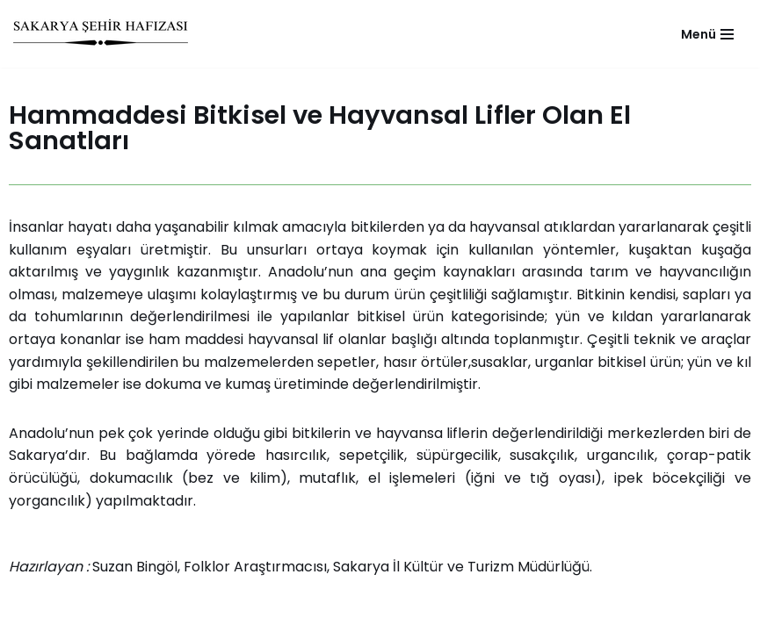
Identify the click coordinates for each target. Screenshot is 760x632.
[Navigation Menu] (707, 34)
